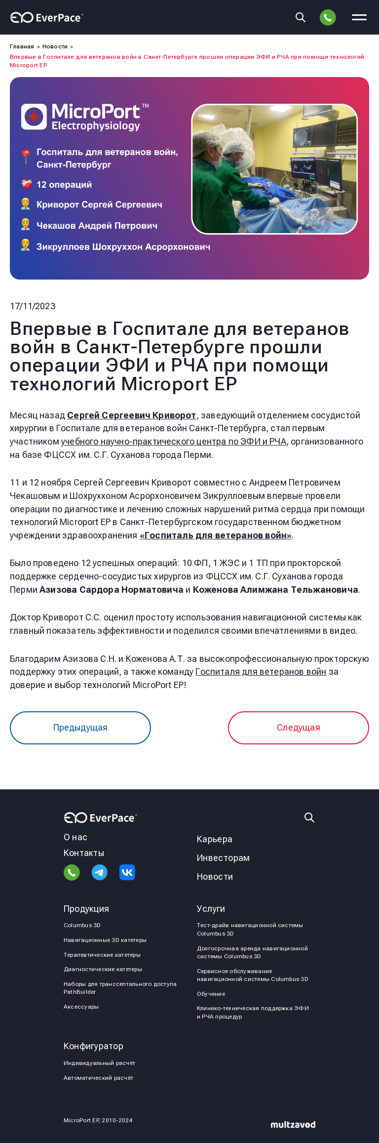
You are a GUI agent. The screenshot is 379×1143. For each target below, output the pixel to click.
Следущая (298, 727)
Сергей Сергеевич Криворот (131, 415)
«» (216, 535)
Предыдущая (80, 727)
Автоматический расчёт (98, 1077)
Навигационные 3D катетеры (105, 940)
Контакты (84, 853)
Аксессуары (81, 1006)
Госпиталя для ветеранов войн (260, 671)
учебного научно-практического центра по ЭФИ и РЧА (173, 441)
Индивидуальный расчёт (99, 1063)
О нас (75, 837)
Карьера (215, 839)
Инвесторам (223, 858)
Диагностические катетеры (103, 969)
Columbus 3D (82, 925)
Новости (215, 876)
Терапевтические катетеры (102, 954)
